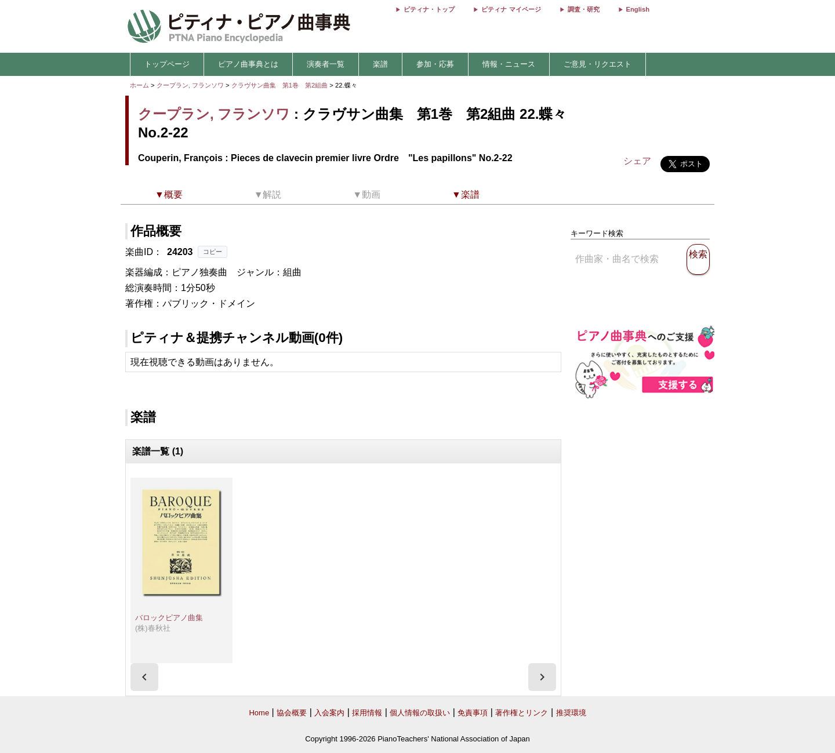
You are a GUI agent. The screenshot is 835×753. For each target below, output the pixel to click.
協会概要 (292, 712)
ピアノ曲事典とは (248, 64)
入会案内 (329, 712)
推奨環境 (571, 712)
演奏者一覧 (325, 64)
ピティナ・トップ (429, 9)
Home (259, 712)
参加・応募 (435, 64)
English (637, 9)
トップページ (167, 64)
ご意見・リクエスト (597, 64)
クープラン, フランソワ (190, 85)
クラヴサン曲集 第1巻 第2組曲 (280, 85)
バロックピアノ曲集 (169, 617)
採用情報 (367, 712)
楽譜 (380, 64)
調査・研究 (584, 9)
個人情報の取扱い (420, 712)
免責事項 (473, 712)
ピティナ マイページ (510, 9)
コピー (212, 251)
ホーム (139, 85)
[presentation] (144, 677)
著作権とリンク (521, 712)
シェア (637, 161)
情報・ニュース (508, 64)
